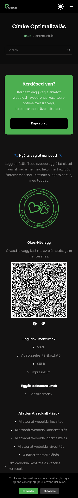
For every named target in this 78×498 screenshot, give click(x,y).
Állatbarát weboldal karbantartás (41, 430)
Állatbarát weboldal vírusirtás (41, 447)
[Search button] (68, 50)
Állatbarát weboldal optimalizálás (41, 438)
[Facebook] (35, 323)
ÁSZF (41, 347)
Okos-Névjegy (39, 243)
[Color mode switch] (60, 6)
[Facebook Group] (43, 323)
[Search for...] (34, 50)
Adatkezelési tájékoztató (41, 355)
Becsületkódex (40, 394)
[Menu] (71, 6)
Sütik (41, 364)
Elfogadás (28, 491)
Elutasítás (50, 491)
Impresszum (40, 372)
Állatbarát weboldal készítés (41, 422)
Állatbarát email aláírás (41, 455)
